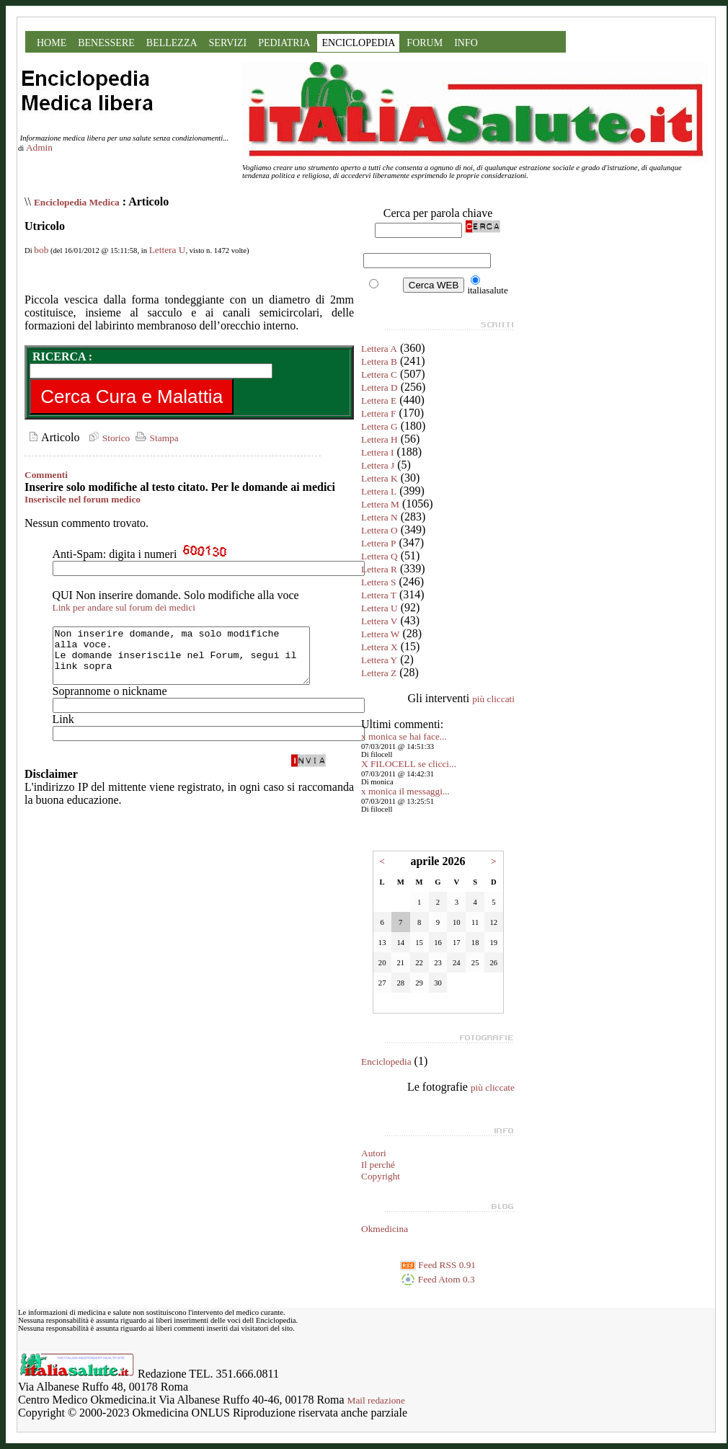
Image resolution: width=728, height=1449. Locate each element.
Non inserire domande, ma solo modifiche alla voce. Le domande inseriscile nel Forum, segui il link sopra (196, 661)
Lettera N (379, 517)
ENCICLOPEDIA (358, 42)
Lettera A (379, 348)
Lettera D (379, 387)
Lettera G (379, 426)
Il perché (378, 1164)
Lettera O (379, 530)
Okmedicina (384, 1228)
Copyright (380, 1176)
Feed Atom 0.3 (437, 1279)
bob (41, 249)
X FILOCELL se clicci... (408, 763)
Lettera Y (379, 660)
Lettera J (377, 465)
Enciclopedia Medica (77, 202)
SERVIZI (228, 42)
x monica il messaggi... (405, 791)
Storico (107, 438)
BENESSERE (106, 42)
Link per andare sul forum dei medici (124, 607)
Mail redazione (376, 1400)
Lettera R (379, 569)
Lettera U (167, 249)
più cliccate (493, 1087)
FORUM (425, 42)
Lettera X (379, 647)
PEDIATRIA (284, 42)
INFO (466, 42)
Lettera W (380, 634)
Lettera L (378, 491)
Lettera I (377, 452)
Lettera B (379, 361)
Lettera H (379, 439)
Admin (39, 147)
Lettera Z (378, 673)
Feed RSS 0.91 (438, 1264)
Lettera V (379, 621)
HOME (51, 42)
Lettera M (380, 504)
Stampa (155, 438)
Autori (373, 1153)
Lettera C (379, 374)
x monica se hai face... (404, 736)
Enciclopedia (386, 1061)
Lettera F (378, 413)
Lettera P (378, 543)
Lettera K (379, 478)
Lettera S (378, 582)
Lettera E (378, 400)
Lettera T (378, 595)
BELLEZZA (171, 42)
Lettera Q (379, 556)
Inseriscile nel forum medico (83, 499)
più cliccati (493, 699)
